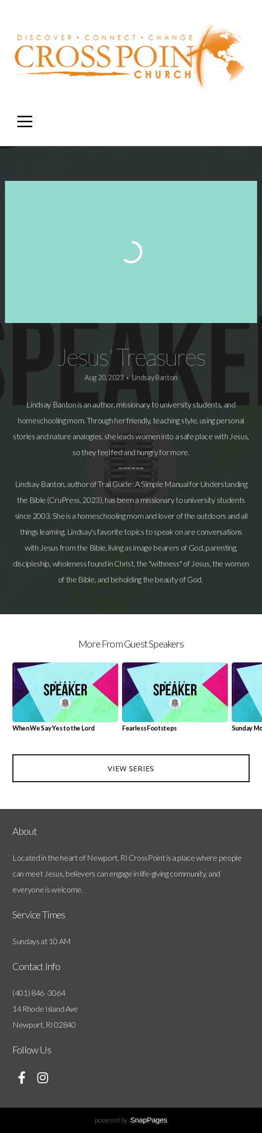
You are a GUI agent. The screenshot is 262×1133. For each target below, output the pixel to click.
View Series (131, 768)
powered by (131, 1120)
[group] (65, 700)
